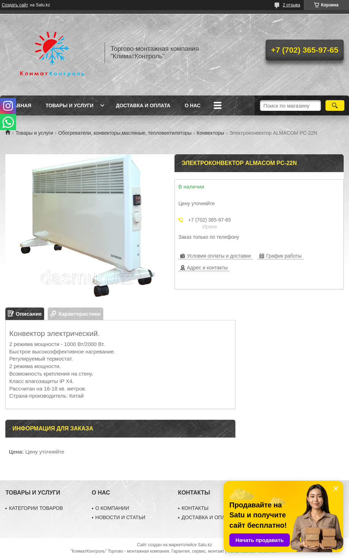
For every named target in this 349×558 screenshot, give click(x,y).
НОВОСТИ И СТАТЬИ (120, 517)
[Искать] (334, 105)
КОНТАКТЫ (195, 508)
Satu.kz (205, 544)
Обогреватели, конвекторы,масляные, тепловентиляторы (125, 133)
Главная (19, 105)
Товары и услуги (70, 105)
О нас (192, 105)
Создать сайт (15, 4)
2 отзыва (291, 4)
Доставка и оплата (143, 105)
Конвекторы (210, 133)
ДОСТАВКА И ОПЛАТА (208, 517)
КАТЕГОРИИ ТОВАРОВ (36, 508)
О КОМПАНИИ (112, 508)
